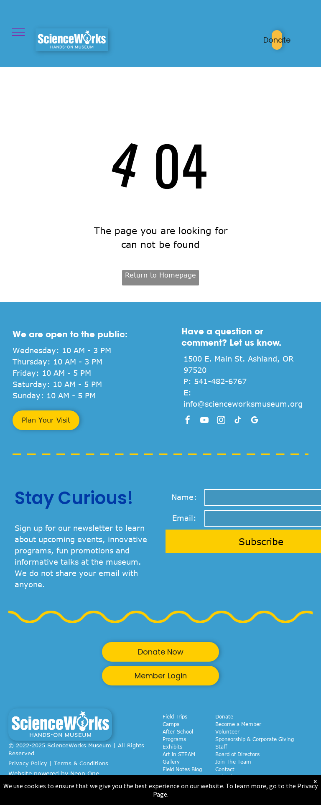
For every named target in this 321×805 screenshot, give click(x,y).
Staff (221, 746)
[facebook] (187, 421)
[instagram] (221, 421)
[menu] (18, 32)
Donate (224, 716)
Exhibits (172, 746)
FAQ (220, 784)
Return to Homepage (160, 275)
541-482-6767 (220, 381)
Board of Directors (237, 754)
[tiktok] (238, 421)
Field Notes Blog (182, 769)
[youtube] (204, 421)
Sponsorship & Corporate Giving (254, 739)
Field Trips (175, 716)
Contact (224, 769)
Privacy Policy (27, 763)
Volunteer (227, 731)
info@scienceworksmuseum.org (243, 403)
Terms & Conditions (81, 763)
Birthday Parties (182, 784)
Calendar (226, 777)
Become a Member (238, 724)
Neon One (84, 773)
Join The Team (233, 761)
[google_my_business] (254, 421)
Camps (171, 724)
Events (171, 777)
